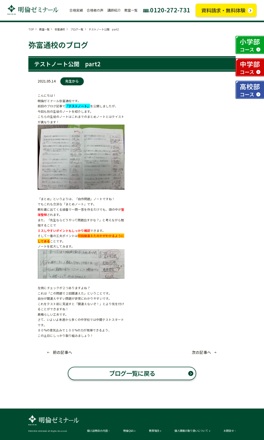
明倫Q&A (128, 430)
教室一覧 (44, 29)
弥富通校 (60, 29)
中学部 (250, 67)
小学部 (250, 45)
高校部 (250, 90)
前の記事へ (62, 352)
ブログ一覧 (76, 29)
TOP (31, 29)
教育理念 (154, 430)
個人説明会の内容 (97, 430)
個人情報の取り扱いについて (191, 430)
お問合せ (229, 430)
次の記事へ (201, 352)
